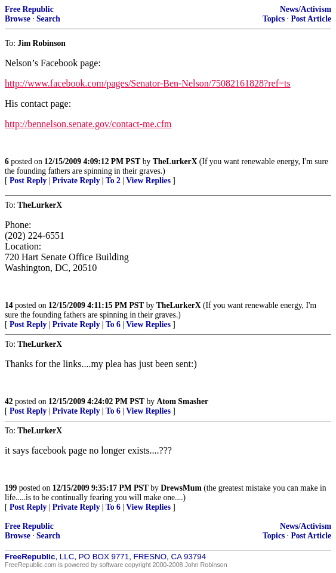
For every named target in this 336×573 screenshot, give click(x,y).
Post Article (311, 18)
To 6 (113, 324)
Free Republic (29, 9)
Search (48, 18)
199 (11, 487)
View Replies (148, 180)
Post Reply (28, 180)
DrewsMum (181, 487)
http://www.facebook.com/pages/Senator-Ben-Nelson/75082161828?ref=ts (148, 83)
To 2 (113, 180)
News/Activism (305, 9)
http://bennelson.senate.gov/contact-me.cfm (88, 124)
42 (9, 401)
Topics (274, 18)
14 (9, 305)
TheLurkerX (175, 161)
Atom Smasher (182, 401)
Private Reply (76, 180)
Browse (17, 18)
